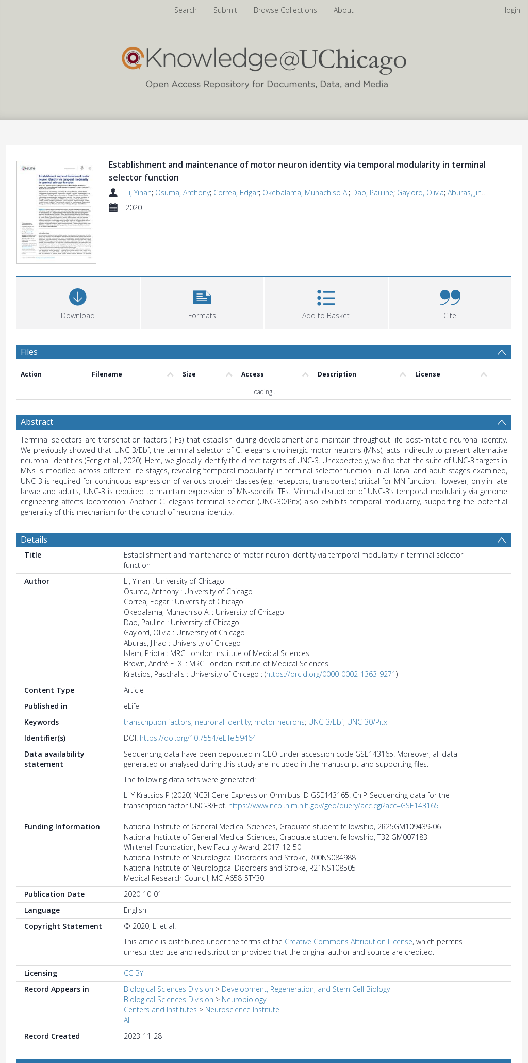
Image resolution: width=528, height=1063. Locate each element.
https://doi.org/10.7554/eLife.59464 (198, 739)
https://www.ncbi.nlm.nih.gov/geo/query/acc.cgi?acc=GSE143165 (333, 807)
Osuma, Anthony (182, 193)
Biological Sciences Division (168, 990)
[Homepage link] (264, 65)
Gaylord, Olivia (420, 193)
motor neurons (279, 723)
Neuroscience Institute (242, 1011)
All (127, 1021)
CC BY (133, 974)
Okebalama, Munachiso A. (305, 193)
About (344, 10)
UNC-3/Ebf (325, 723)
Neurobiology (244, 1001)
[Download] (78, 303)
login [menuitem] (512, 10)
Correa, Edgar (236, 193)
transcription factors (157, 723)
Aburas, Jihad (469, 193)
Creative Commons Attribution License (348, 943)
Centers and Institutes (160, 1011)
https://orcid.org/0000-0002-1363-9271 (331, 675)
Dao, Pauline (372, 193)
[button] (202, 303)
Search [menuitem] (185, 10)
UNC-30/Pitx (367, 723)
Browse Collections (285, 10)
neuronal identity (223, 723)
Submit (225, 10)
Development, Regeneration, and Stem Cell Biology (306, 990)
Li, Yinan (138, 193)
